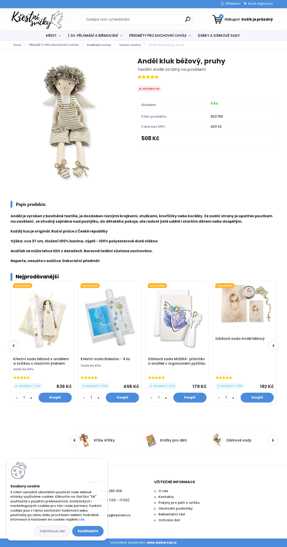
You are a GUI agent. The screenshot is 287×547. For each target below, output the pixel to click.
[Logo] (38, 19)
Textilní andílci (130, 45)
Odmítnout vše (52, 531)
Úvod (17, 45)
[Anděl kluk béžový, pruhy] (66, 123)
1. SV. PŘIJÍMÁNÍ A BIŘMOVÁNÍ (93, 35)
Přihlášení (233, 3)
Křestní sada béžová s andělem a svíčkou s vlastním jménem (41, 361)
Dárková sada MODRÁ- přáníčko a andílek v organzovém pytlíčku (176, 361)
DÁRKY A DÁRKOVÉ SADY (219, 35)
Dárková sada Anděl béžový (240, 338)
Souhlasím (88, 531)
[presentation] (13, 345)
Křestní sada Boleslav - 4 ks (105, 359)
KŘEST (51, 35)
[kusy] (24, 397)
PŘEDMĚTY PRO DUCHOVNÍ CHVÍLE (158, 35)
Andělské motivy (99, 45)
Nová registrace (260, 3)
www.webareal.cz (162, 542)
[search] (187, 21)
